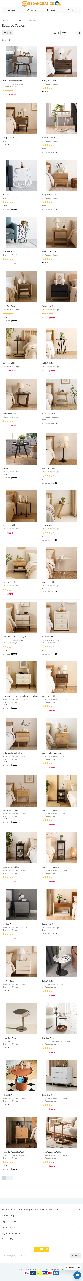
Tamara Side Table (49, 525)
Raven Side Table (49, 251)
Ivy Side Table (8, 468)
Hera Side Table (48, 413)
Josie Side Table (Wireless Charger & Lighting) (21, 696)
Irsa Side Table (48, 1038)
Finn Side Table (48, 637)
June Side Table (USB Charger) (15, 637)
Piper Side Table (48, 468)
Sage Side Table (9, 306)
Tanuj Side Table (9, 525)
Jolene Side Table (49, 924)
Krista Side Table (49, 696)
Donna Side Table (10, 413)
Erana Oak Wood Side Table (14, 1152)
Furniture (12, 20)
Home (4, 20)
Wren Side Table (9, 582)
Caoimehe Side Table (11, 810)
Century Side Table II (11, 867)
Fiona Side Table (48, 137)
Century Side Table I (50, 810)
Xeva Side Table (48, 582)
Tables (21, 20)
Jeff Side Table (8, 924)
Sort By (57, 33)
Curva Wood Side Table (51, 1152)
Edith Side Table (9, 1095)
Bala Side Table (9, 363)
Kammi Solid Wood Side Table (54, 753)
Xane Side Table (48, 1095)
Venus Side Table (49, 306)
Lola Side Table (9, 251)
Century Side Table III (50, 867)
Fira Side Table (8, 981)
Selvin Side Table (9, 1038)
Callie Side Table (48, 363)
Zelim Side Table (48, 981)
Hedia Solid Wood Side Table (14, 753)
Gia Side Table (8, 194)
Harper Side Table (49, 194)
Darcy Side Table (9, 137)
